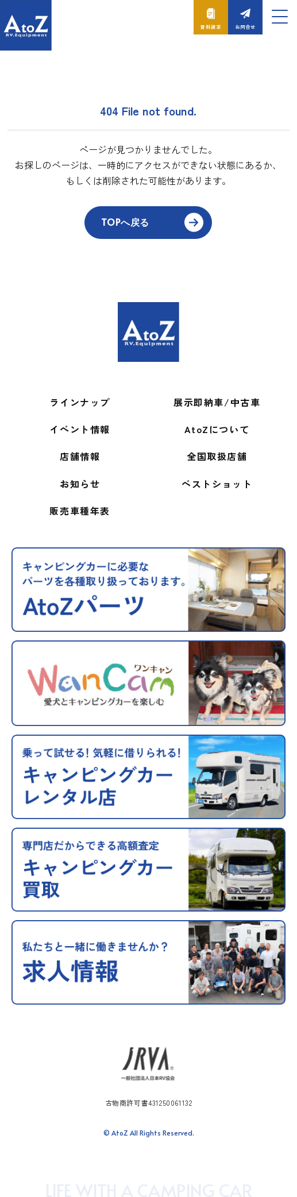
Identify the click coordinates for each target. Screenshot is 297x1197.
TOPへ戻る (125, 221)
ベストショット (217, 484)
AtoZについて (216, 429)
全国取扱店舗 (217, 456)
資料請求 (210, 27)
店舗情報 (80, 456)
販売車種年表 (79, 511)
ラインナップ (79, 402)
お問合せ (245, 27)
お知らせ (80, 484)
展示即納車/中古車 (216, 402)
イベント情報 (79, 429)
